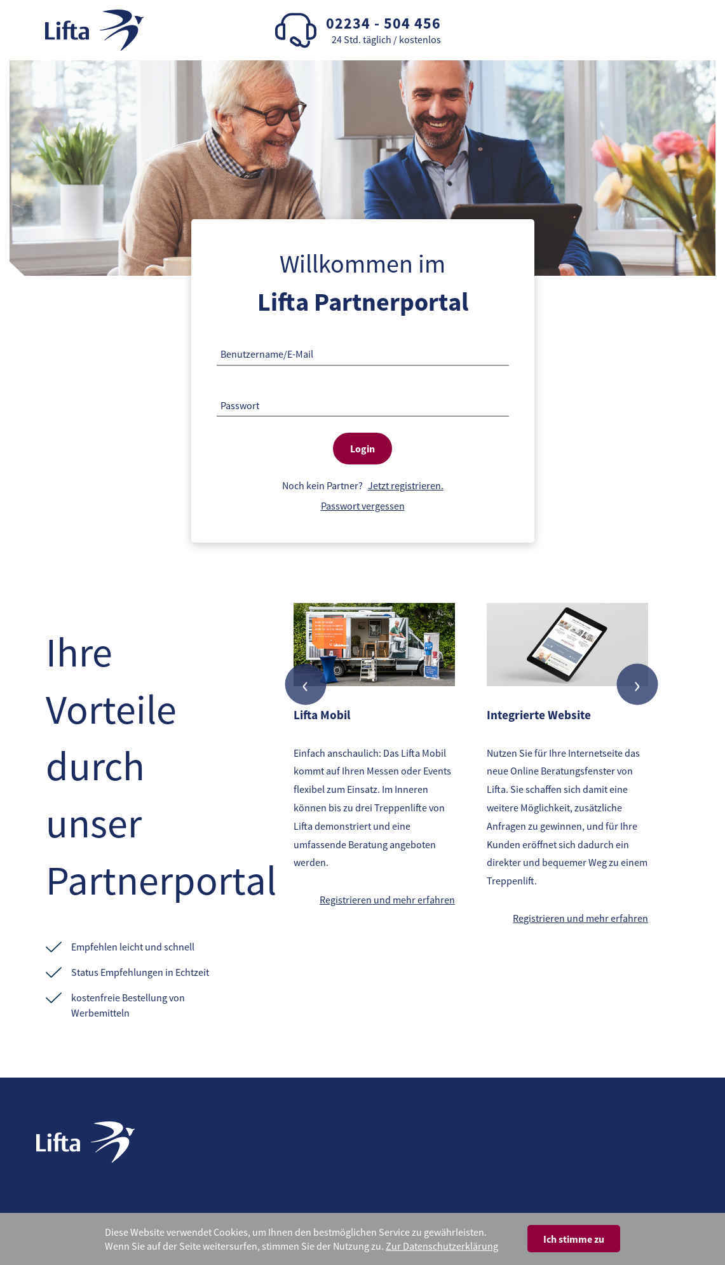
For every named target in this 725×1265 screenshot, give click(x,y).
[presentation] (305, 684)
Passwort (239, 405)
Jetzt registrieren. (406, 485)
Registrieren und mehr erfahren (387, 899)
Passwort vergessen (363, 505)
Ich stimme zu (573, 1239)
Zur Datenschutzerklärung (442, 1246)
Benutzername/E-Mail (266, 354)
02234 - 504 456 (383, 23)
